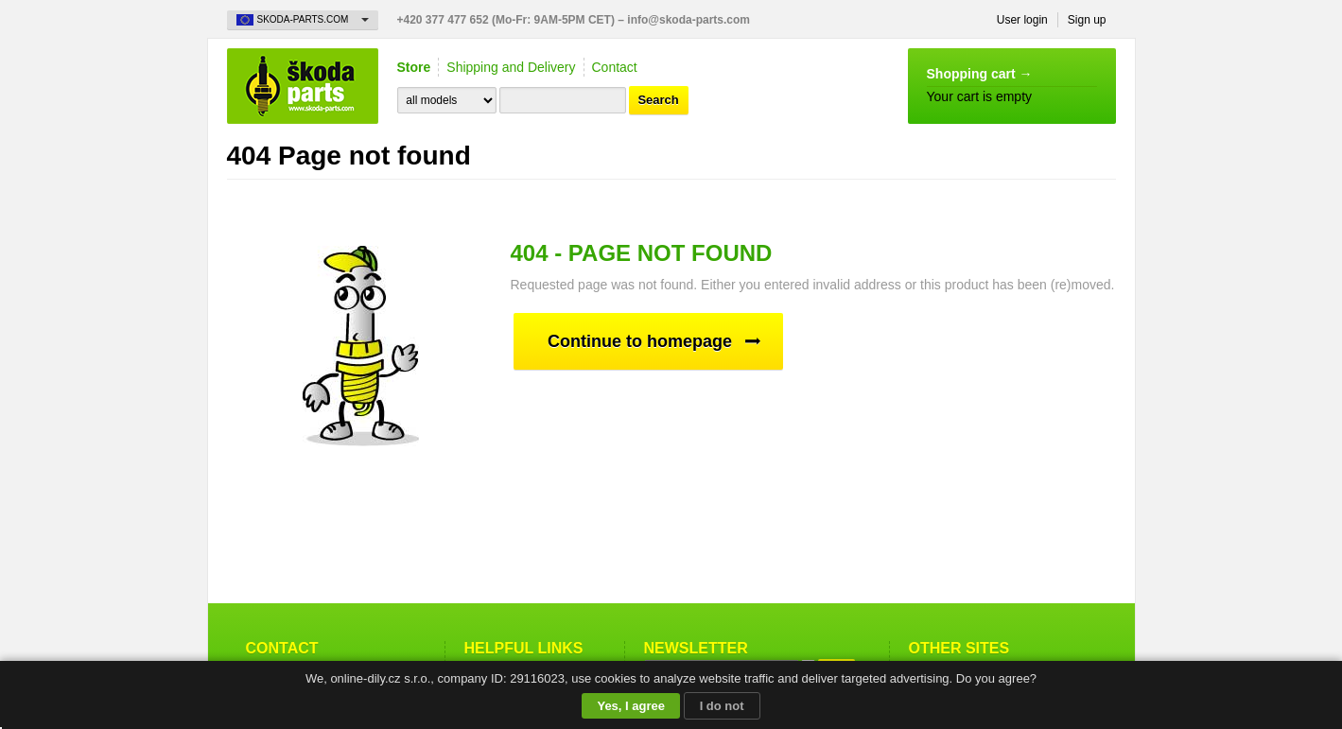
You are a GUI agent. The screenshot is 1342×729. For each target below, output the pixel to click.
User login (1022, 19)
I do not (722, 706)
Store (414, 67)
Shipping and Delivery (510, 67)
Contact (614, 67)
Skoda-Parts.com (302, 86)
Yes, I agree (631, 706)
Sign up (1087, 19)
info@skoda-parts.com (688, 19)
